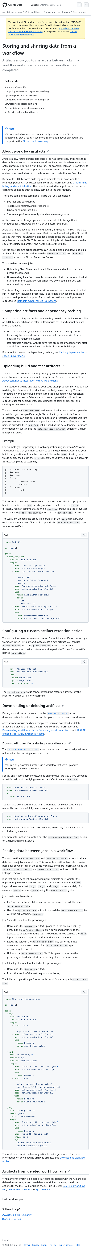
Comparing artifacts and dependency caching (43, 310)
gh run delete (43, 1189)
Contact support (11, 1219)
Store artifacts (80, 12)
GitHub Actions (14, 12)
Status (44, 1245)
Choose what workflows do (57, 12)
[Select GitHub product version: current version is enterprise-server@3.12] (47, 5)
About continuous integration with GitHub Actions (30, 380)
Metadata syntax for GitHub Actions (36, 301)
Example (10, 441)
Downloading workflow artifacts (20, 730)
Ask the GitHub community (17, 1214)
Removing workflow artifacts (55, 730)
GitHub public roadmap (35, 141)
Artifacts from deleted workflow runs (36, 1171)
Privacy (35, 1245)
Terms (27, 1245)
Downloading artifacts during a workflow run (36, 743)
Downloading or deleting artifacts (33, 705)
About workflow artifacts (25, 151)
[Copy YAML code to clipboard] (84, 535)
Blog (78, 1245)
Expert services (66, 1245)
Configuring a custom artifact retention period (44, 630)
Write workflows (33, 12)
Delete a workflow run (20, 1189)
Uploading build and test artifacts (33, 365)
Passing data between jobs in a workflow (39, 850)
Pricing (53, 1245)
